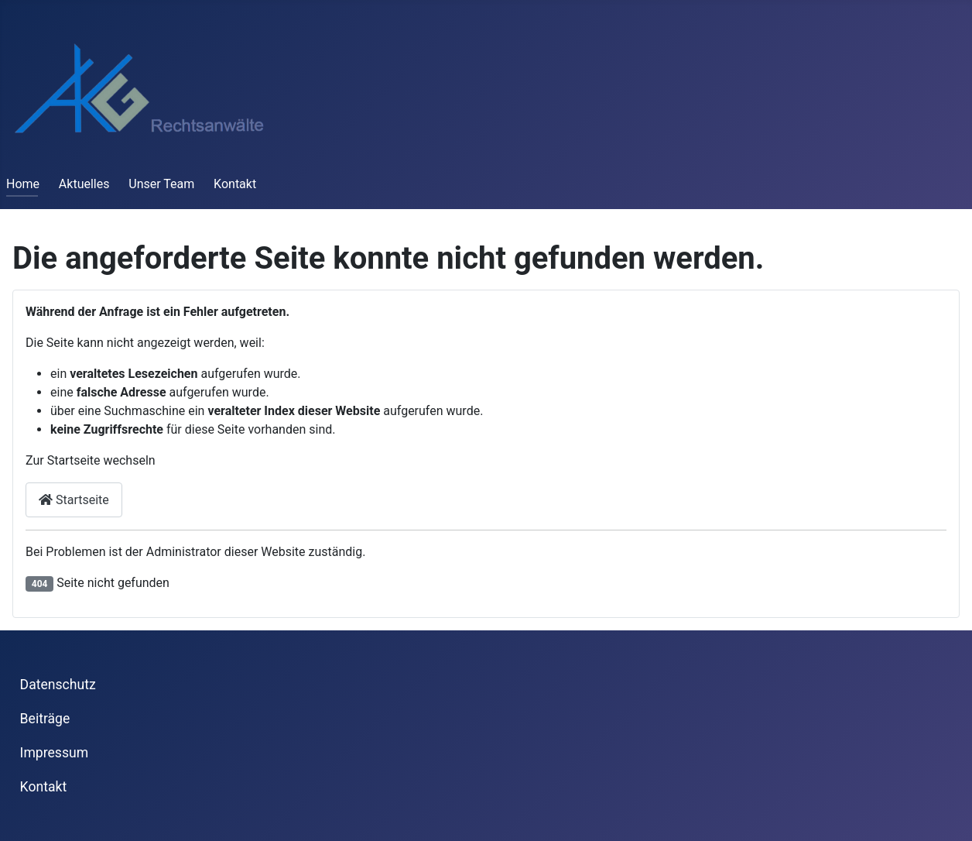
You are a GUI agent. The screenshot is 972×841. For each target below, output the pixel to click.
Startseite (74, 500)
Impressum (54, 752)
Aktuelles (84, 184)
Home (22, 184)
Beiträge (45, 718)
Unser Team (161, 184)
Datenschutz (58, 684)
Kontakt (235, 184)
